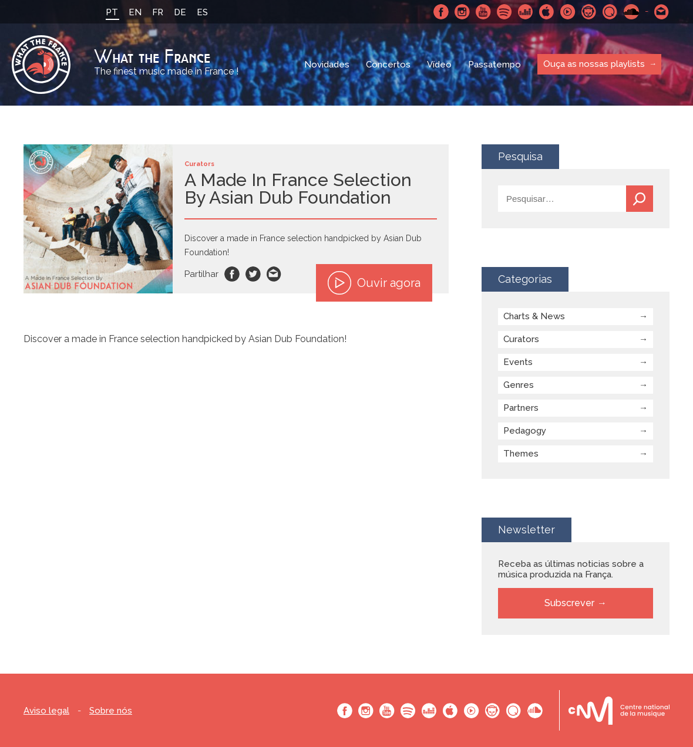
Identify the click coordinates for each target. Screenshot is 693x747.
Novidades (326, 64)
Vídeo (439, 64)
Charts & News (534, 316)
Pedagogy (524, 430)
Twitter (253, 274)
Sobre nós (110, 711)
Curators (521, 339)
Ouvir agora (374, 283)
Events (518, 362)
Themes (521, 453)
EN (135, 12)
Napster (589, 11)
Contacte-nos (662, 11)
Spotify (504, 11)
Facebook (441, 11)
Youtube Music (568, 11)
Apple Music (546, 11)
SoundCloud (631, 11)
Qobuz (610, 11)
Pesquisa (639, 198)
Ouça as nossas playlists (594, 64)
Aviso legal (46, 711)
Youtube (483, 11)
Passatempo (494, 64)
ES (202, 12)
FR (157, 12)
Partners (521, 408)
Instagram (462, 11)
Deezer (525, 11)
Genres (518, 385)
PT (112, 12)
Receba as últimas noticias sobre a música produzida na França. (571, 569)
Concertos (388, 64)
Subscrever (569, 603)
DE (180, 12)
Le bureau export (619, 710)
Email (274, 274)
